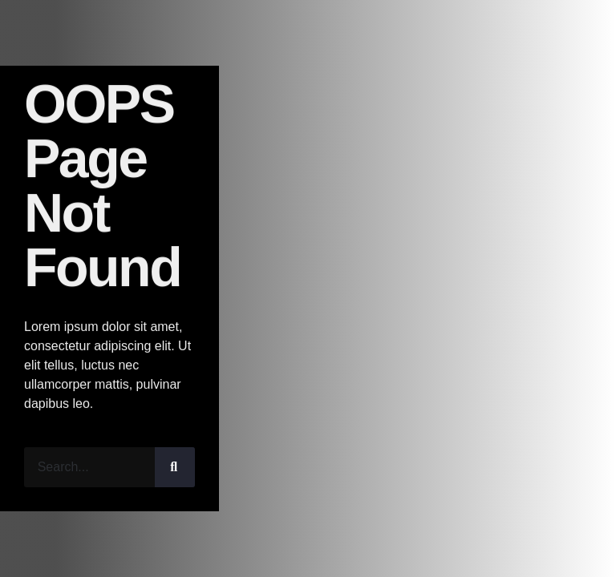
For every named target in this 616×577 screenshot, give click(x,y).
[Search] (175, 467)
